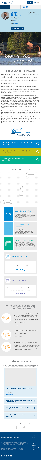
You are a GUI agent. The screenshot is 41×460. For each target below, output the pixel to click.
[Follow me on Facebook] (16, 427)
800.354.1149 (4, 436)
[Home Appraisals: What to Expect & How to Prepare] (20, 377)
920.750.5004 (17, 20)
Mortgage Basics (9, 394)
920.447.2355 (17, 21)
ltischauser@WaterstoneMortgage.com (19, 25)
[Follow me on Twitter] (24, 427)
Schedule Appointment (17, 28)
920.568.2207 (15, 23)
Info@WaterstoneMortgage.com (10, 437)
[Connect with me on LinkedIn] (20, 427)
